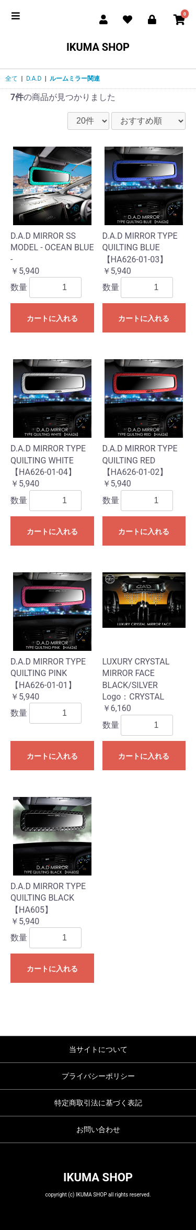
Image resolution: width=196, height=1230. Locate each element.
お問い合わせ (98, 1129)
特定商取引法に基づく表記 (98, 1103)
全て (11, 78)
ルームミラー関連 (75, 78)
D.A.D (33, 78)
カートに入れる (52, 318)
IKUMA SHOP (98, 47)
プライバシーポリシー (98, 1076)
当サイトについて (98, 1049)
